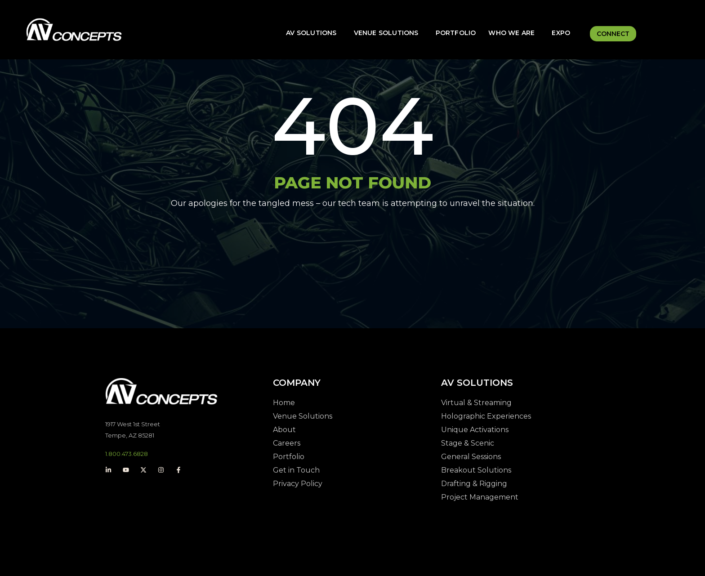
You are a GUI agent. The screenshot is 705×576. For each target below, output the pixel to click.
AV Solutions (311, 33)
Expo (561, 33)
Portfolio (456, 33)
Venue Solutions (386, 33)
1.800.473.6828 (126, 453)
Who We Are (511, 33)
